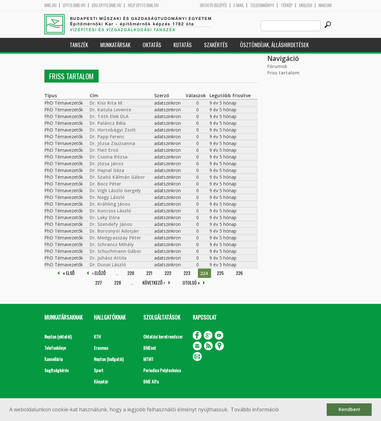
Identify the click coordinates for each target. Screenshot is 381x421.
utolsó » (191, 282)
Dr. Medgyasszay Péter (115, 238)
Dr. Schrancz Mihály (112, 244)
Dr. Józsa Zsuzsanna (112, 143)
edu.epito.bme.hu (106, 5)
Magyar (325, 5)
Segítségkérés (56, 370)
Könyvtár (101, 381)
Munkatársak (115, 45)
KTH (97, 336)
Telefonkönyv (262, 5)
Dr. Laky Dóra (105, 217)
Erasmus (101, 347)
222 (167, 273)
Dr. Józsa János (106, 163)
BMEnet (149, 347)
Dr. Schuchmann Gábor (115, 251)
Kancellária (53, 359)
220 (130, 273)
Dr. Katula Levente (110, 110)
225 (220, 273)
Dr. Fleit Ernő (104, 150)
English (305, 5)
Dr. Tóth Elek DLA (109, 116)
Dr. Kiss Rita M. (106, 103)
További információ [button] (255, 409)
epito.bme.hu (74, 5)
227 (98, 282)
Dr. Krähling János (110, 204)
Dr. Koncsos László (110, 211)
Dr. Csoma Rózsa (109, 157)
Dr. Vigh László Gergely (115, 190)
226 (239, 273)
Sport (98, 370)
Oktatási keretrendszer (163, 336)
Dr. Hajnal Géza (107, 170)
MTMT (148, 359)
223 (186, 273)
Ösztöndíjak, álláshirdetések (274, 45)
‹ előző (99, 273)
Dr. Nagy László (107, 197)
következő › (153, 282)
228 (117, 282)
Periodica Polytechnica (162, 370)
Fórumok (277, 66)
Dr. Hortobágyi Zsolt (113, 130)
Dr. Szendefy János (111, 224)
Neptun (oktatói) (58, 336)
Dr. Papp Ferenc (107, 136)
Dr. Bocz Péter (105, 184)
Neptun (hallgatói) (109, 359)
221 (149, 273)
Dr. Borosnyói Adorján (114, 231)
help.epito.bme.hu (143, 5)
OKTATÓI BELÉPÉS (213, 5)
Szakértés (216, 45)
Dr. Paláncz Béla (108, 123)
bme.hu (50, 5)
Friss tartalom (283, 73)
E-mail (239, 5)
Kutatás (182, 45)
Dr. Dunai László (108, 265)
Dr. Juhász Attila (108, 258)
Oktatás (152, 45)
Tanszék (79, 45)
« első (69, 273)
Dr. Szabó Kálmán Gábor (117, 177)
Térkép (287, 5)
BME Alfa (151, 381)
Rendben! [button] (349, 409)
